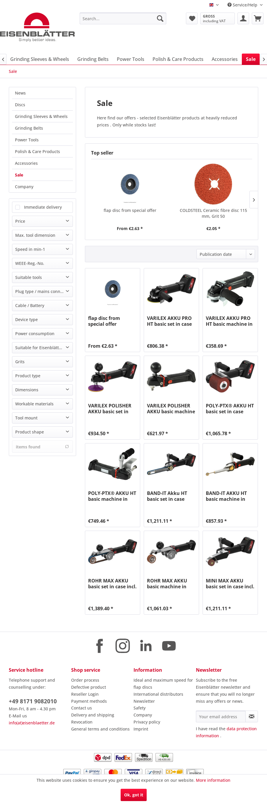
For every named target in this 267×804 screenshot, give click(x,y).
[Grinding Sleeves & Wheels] (39, 59)
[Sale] (251, 59)
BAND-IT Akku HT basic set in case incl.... (167, 496)
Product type (27, 375)
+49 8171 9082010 (33, 701)
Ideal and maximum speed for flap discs (163, 683)
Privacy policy (147, 722)
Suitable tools (28, 277)
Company (24, 186)
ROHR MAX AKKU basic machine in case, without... (167, 583)
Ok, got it (133, 795)
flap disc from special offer (130, 210)
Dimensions (26, 389)
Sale (19, 175)
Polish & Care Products (37, 151)
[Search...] (123, 18)
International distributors (158, 694)
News (20, 93)
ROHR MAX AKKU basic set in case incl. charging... (112, 583)
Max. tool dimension (35, 235)
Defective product (88, 687)
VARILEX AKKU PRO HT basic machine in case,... (229, 321)
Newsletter (144, 701)
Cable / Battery (29, 305)
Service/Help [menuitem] (243, 5)
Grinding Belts (29, 128)
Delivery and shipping (92, 715)
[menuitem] (123, 18)
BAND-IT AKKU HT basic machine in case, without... (226, 496)
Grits (20, 361)
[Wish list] (192, 18)
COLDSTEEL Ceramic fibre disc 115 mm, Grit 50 (213, 213)
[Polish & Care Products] (178, 59)
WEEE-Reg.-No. (29, 263)
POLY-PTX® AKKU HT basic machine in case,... (112, 496)
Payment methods (89, 701)
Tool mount (26, 418)
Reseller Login (85, 694)
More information (213, 780)
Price (20, 221)
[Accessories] (225, 59)
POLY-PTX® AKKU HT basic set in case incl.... (230, 408)
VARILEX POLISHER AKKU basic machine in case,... (171, 408)
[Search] (160, 18)
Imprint (141, 729)
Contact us (81, 708)
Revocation (82, 722)
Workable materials (34, 404)
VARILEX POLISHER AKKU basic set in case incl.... (109, 408)
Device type (26, 319)
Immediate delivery (43, 207)
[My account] (243, 18)
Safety (140, 708)
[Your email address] (221, 716)
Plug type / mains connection (43, 291)
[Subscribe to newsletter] (251, 716)
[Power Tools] (130, 59)
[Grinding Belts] (93, 59)
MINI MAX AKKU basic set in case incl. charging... (230, 583)
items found (42, 447)
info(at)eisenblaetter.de (32, 723)
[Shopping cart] (257, 18)
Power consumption (34, 333)
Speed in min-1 (30, 249)
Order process (85, 680)
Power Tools (27, 140)
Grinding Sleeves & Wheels (41, 116)
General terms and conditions (100, 729)
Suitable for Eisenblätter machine (44, 347)
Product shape (29, 432)
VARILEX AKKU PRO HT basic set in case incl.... (169, 321)
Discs (20, 104)
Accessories (26, 163)
